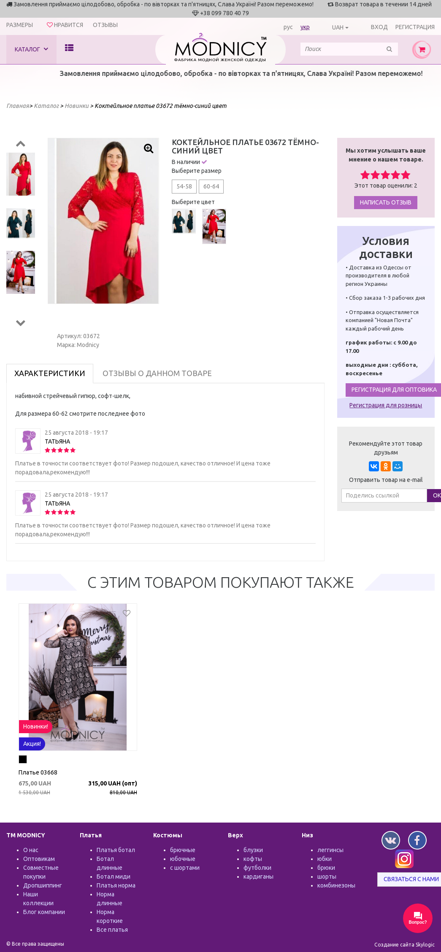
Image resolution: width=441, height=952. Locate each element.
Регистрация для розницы (385, 405)
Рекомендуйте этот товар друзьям (385, 448)
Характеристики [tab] (49, 373)
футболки (257, 867)
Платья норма (116, 885)
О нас (30, 850)
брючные (182, 850)
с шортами (185, 867)
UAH (338, 27)
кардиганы (258, 876)
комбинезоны (336, 885)
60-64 (211, 186)
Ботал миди (113, 876)
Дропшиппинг (42, 885)
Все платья (112, 929)
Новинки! (35, 726)
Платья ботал (116, 850)
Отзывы (105, 25)
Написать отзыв (385, 202)
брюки (326, 867)
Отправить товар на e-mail (386, 479)
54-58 (184, 186)
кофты (252, 858)
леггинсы (330, 850)
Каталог (31, 49)
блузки (253, 850)
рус (288, 27)
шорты (326, 876)
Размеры (19, 25)
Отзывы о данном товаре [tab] (157, 373)
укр (305, 27)
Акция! (32, 743)
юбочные (182, 858)
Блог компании (44, 912)
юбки (324, 858)
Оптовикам (39, 858)
